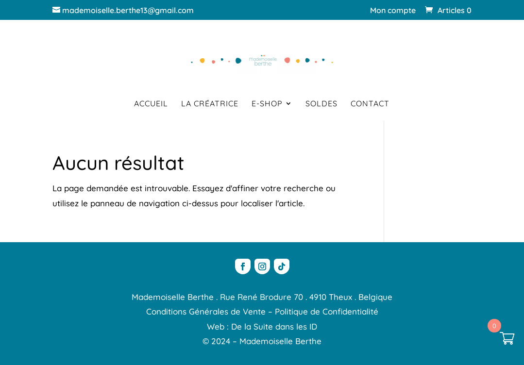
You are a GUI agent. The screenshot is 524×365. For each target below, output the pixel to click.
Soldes (321, 104)
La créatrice (209, 104)
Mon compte (393, 10)
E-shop (267, 104)
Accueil (151, 104)
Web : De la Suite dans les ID (262, 326)
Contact (370, 104)
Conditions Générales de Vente (206, 311)
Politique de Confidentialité (326, 311)
